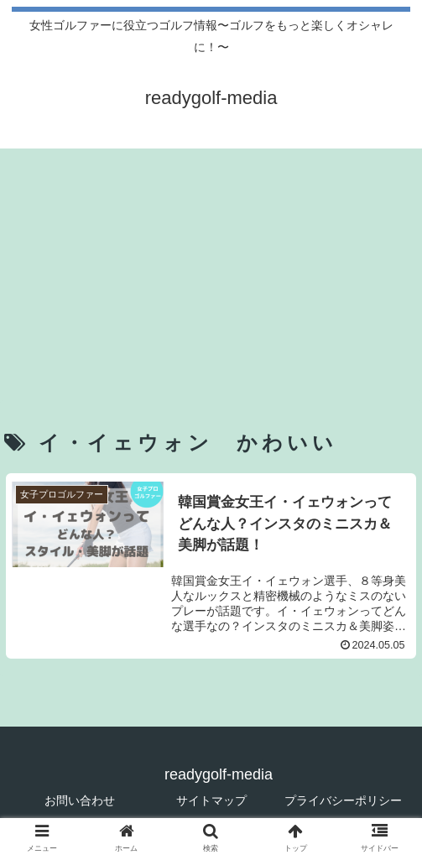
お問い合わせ (79, 800)
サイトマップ (211, 800)
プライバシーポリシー (343, 800)
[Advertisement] (211, 266)
